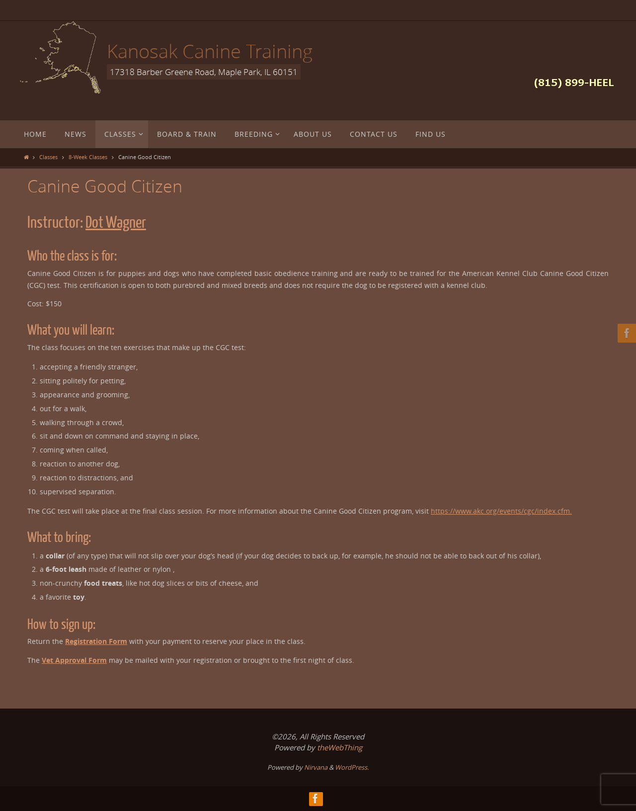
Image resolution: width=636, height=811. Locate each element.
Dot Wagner (115, 223)
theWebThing (339, 747)
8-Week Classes (88, 157)
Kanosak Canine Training (210, 51)
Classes (48, 157)
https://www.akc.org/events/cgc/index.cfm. (501, 511)
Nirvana (315, 767)
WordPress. (352, 767)
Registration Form (96, 641)
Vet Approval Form (74, 660)
